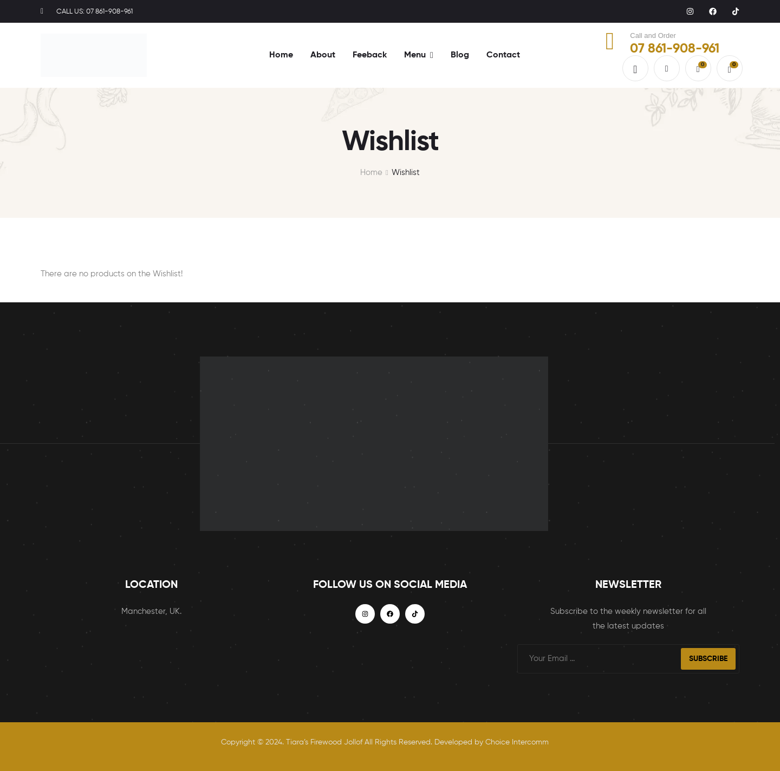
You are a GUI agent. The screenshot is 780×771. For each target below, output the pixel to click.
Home (371, 173)
